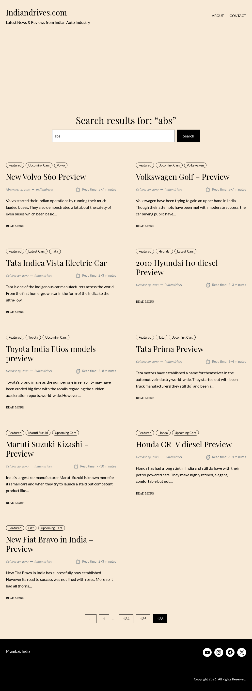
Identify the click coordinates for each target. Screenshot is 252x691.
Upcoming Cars (39, 165)
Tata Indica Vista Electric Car (56, 262)
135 (143, 618)
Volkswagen (195, 165)
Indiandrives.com (36, 12)
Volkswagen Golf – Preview (182, 176)
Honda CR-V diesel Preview (184, 444)
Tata (55, 251)
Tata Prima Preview (170, 348)
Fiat (31, 528)
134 (126, 618)
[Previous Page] (90, 618)
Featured (15, 165)
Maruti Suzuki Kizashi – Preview (47, 448)
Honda (163, 433)
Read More (15, 226)
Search (188, 136)
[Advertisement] (126, 70)
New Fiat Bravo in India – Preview (49, 544)
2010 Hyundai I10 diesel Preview (177, 267)
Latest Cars (36, 251)
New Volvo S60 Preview (46, 176)
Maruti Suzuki (38, 433)
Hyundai (164, 251)
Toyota (33, 337)
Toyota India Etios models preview (51, 353)
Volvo (61, 165)
